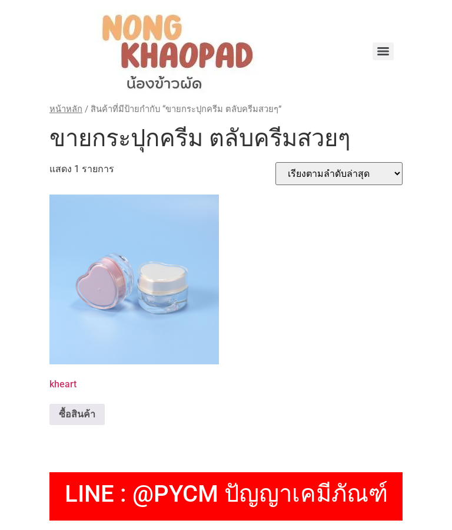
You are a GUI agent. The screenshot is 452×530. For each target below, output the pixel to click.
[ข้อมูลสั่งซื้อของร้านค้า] (339, 173)
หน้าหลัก (65, 109)
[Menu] (383, 51)
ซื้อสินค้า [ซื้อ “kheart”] (77, 414)
